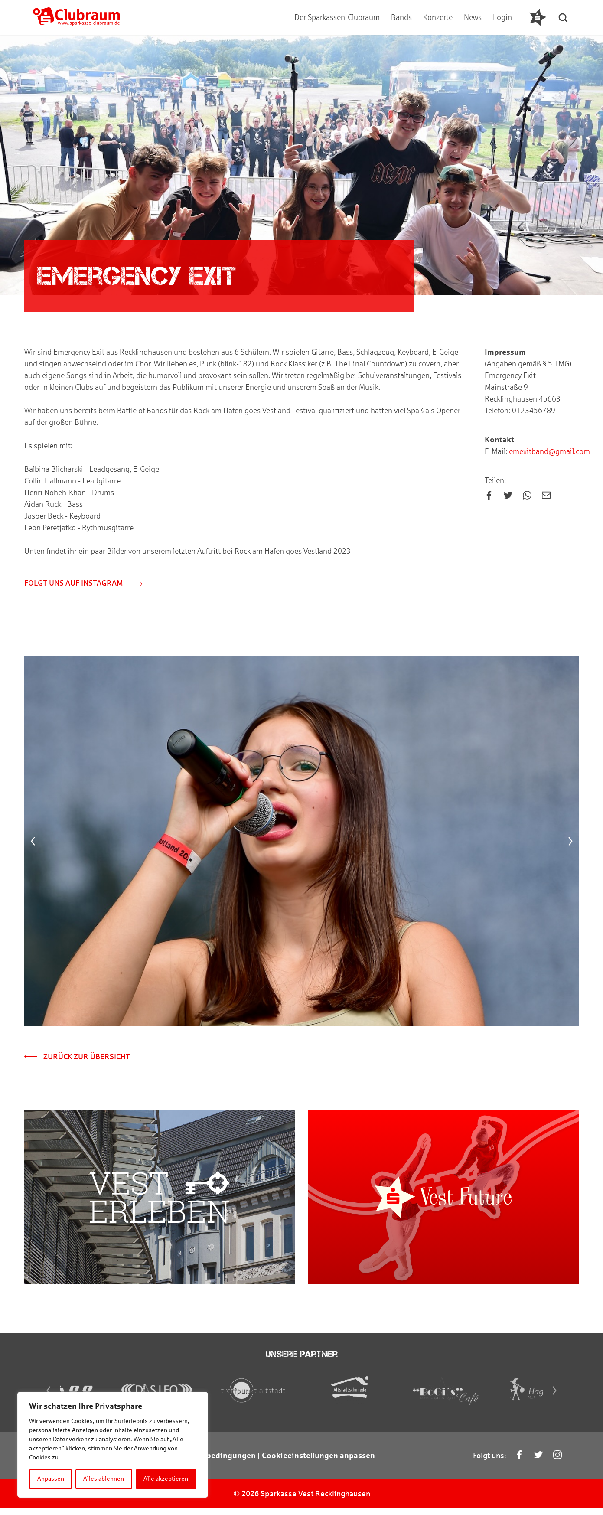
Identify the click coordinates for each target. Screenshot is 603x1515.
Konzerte (438, 17)
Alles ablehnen (104, 1479)
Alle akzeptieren (166, 1479)
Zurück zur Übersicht (77, 1057)
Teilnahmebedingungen (212, 1462)
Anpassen (50, 1479)
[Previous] (33, 842)
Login (502, 17)
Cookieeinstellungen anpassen (318, 1462)
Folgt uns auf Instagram (83, 583)
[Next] (570, 842)
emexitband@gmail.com (548, 451)
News (473, 17)
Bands (401, 17)
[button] (563, 17)
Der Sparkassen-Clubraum (337, 17)
